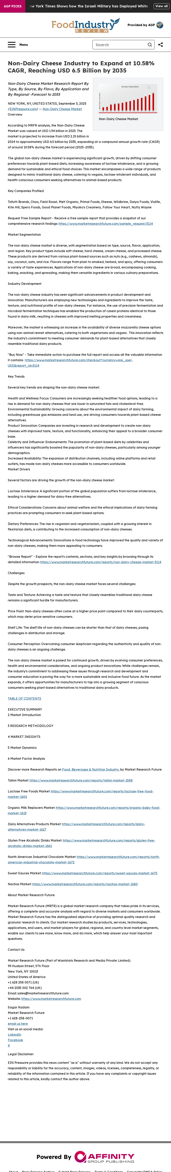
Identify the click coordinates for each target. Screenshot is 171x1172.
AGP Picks (12, 6)
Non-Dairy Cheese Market (62, 109)
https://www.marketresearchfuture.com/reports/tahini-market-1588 (81, 780)
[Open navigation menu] (18, 45)
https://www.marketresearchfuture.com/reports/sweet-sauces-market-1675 (99, 873)
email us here (18, 1024)
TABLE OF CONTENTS (24, 698)
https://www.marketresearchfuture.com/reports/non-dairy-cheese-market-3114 (100, 562)
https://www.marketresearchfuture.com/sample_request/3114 (106, 224)
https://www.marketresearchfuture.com (51, 999)
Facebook (15, 1040)
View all (161, 6)
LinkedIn (14, 1035)
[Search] (119, 44)
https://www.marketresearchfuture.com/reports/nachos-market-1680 (85, 884)
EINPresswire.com (23, 109)
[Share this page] (160, 45)
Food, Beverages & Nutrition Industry (90, 769)
